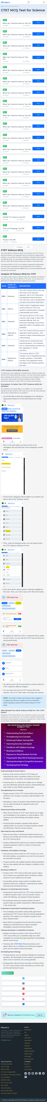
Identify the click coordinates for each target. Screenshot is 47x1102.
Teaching (26, 1043)
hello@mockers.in (6, 1040)
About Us (27, 1064)
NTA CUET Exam (29, 1059)
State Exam (27, 1037)
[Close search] (44, 2)
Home (2, 6)
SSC (25, 1032)
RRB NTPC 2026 (5, 1080)
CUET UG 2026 (5, 1066)
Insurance (27, 1045)
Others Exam (28, 1040)
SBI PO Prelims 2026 (6, 1090)
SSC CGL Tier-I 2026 (6, 1082)
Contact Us (27, 1066)
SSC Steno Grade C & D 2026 (9, 1093)
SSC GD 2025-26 (5, 1077)
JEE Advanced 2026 (6, 1064)
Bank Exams (27, 1029)
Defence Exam (28, 1053)
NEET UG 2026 (5, 1069)
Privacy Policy (28, 1069)
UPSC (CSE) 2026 (5, 1088)
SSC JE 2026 (4, 1085)
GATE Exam (27, 1056)
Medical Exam (28, 1048)
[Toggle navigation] (28, 2)
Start (38, 22)
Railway (26, 1035)
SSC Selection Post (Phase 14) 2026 (10, 1074)
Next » (29, 247)
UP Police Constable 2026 (8, 1072)
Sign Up (39, 1015)
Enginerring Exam (29, 1051)
